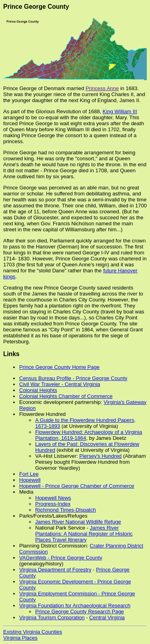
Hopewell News (53, 498)
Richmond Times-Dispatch (65, 510)
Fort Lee (28, 474)
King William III (120, 111)
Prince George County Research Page (79, 611)
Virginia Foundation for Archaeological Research (74, 606)
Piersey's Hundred (100, 456)
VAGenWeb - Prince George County (60, 558)
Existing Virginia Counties (32, 632)
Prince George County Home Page (59, 367)
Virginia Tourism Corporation (52, 617)
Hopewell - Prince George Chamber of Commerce (76, 486)
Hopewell (29, 480)
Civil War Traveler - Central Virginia (59, 384)
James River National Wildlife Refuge (78, 522)
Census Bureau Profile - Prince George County (73, 378)
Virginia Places (20, 638)
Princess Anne (102, 88)
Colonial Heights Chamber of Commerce (65, 396)
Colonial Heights (38, 390)
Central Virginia (107, 617)
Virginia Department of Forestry (55, 570)
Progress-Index (52, 504)
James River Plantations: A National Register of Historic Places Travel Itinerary (84, 534)
